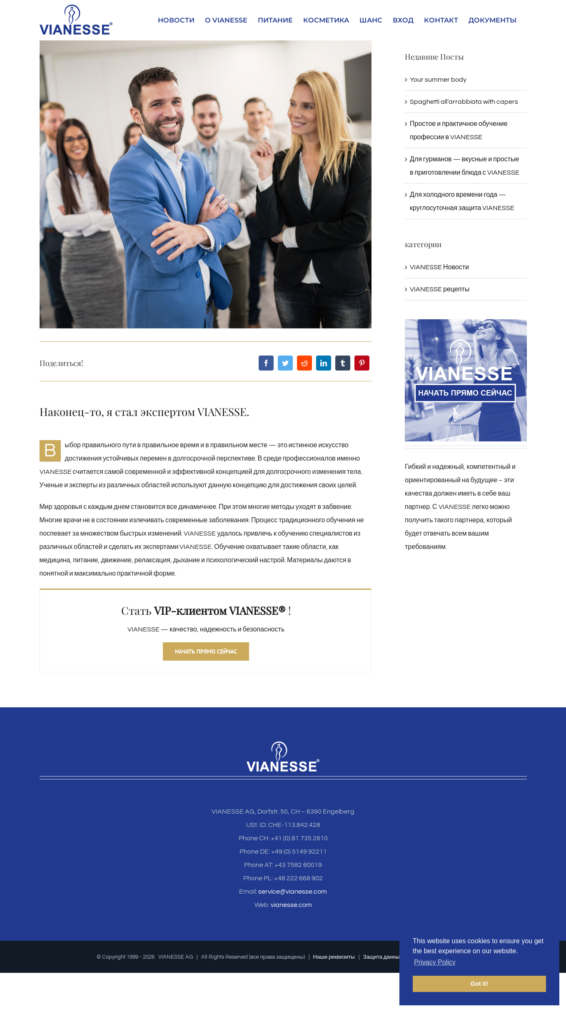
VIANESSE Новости (439, 267)
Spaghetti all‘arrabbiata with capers (464, 101)
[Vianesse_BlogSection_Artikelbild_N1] (206, 184)
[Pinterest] (362, 363)
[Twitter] (285, 363)
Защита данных (382, 957)
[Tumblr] (342, 363)
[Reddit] (304, 363)
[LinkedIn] (323, 363)
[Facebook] (266, 363)
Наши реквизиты (334, 957)
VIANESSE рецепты (439, 289)
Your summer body (438, 79)
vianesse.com (291, 905)
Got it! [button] (479, 983)
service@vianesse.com (292, 891)
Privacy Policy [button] (435, 962)
